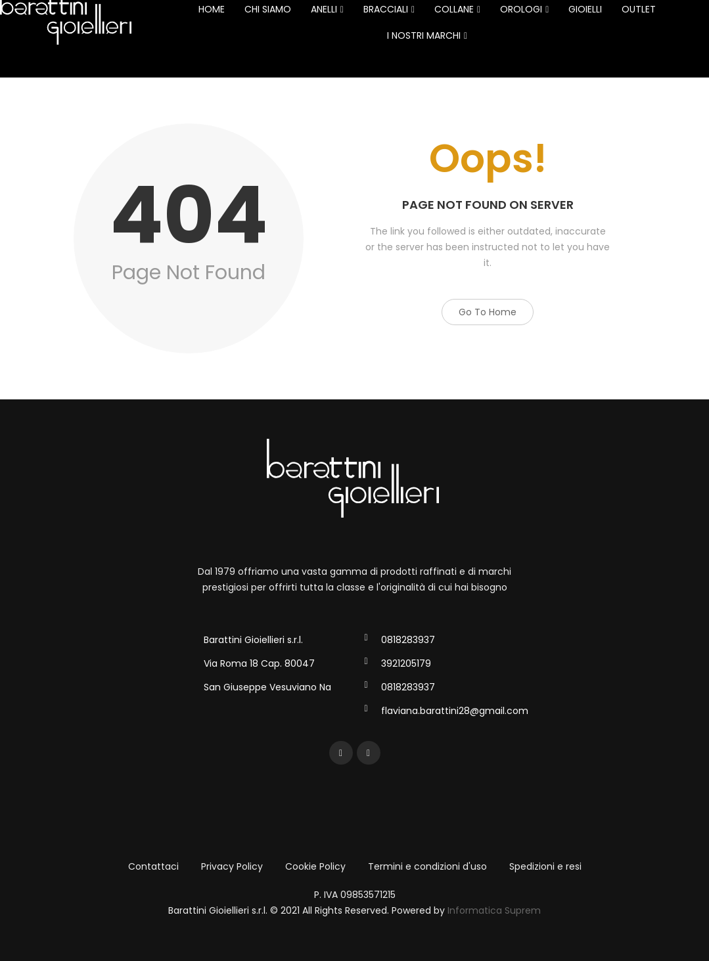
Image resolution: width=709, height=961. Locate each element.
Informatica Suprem (494, 910)
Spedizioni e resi (545, 866)
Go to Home (487, 312)
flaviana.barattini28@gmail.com (454, 710)
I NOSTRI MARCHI (427, 35)
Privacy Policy (232, 866)
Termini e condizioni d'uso (427, 866)
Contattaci (153, 866)
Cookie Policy (315, 866)
